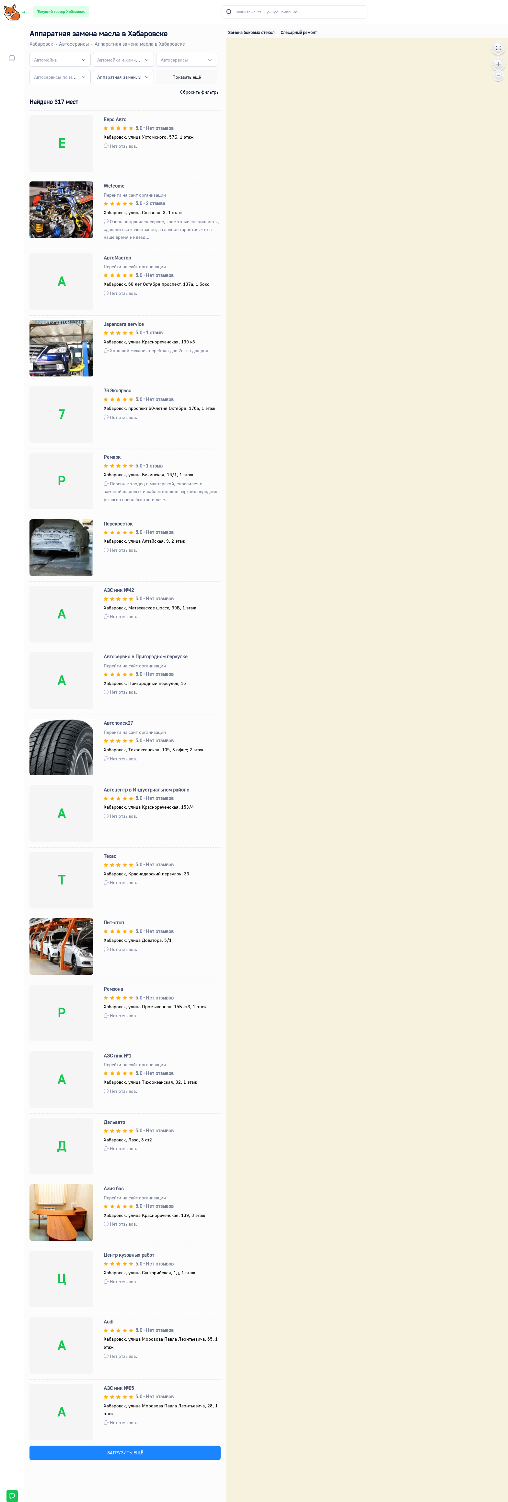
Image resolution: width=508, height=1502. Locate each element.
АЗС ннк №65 (119, 1388)
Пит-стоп (114, 922)
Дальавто (114, 1122)
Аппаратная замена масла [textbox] (119, 77)
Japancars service (124, 324)
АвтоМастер (117, 257)
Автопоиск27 (118, 723)
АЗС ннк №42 (119, 590)
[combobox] (60, 60)
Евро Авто (115, 119)
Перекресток (118, 523)
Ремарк (112, 457)
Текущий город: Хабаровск (61, 11)
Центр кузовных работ (129, 1255)
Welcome (114, 186)
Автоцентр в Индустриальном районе (146, 789)
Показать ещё (186, 77)
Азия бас (114, 1188)
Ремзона (113, 989)
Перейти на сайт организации (135, 195)
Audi (108, 1321)
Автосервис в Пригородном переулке (146, 656)
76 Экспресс (117, 390)
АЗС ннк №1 (117, 1055)
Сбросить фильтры (200, 92)
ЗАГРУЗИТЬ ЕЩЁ (125, 1452)
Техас (110, 856)
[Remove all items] (139, 76)
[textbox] (45, 59)
